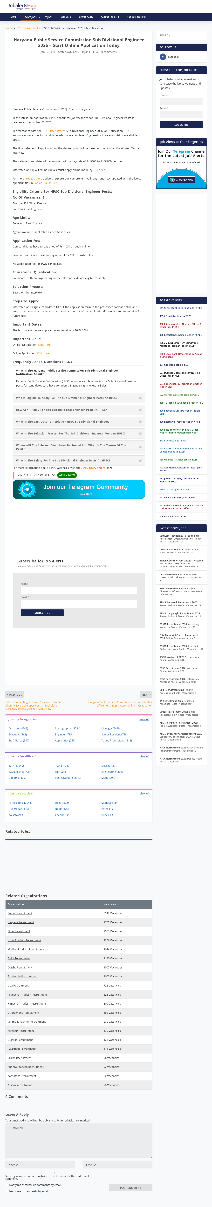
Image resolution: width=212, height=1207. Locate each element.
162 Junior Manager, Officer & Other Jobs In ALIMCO (179, 480)
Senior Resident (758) (114, 734)
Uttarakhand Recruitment (23, 1012)
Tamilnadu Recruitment (22, 976)
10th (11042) (62, 765)
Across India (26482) (21, 803)
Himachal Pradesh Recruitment (27, 1003)
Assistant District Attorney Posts (181, 648)
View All (144, 719)
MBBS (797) (108, 778)
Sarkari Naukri (136, 17)
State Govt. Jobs (68, 52)
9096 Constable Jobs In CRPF (175, 316)
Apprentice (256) (65, 740)
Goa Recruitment (18, 985)
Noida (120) (62, 809)
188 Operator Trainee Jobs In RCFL (179, 459)
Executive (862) (18, 734)
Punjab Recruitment (20, 913)
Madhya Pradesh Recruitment (26, 949)
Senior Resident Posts (180, 605)
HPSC (95, 52)
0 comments (109, 52)
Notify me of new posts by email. (29, 1191)
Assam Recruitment (20, 1085)
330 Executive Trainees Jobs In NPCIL (180, 421)
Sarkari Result (110, 17)
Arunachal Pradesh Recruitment (27, 994)
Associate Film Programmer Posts (181, 749)
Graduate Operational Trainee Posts (181, 577)
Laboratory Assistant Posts (179, 680)
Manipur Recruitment (21, 1031)
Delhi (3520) (62, 803)
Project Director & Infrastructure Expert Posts (181, 591)
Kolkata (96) (16, 815)
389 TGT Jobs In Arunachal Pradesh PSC (181, 402)
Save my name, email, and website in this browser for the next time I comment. (47, 1177)
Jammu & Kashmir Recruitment (27, 1021)
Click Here (44, 345)
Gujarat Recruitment (20, 1040)
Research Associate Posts (177, 702)
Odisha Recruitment (20, 967)
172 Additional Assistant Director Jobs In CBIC (181, 469)
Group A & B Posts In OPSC (47, 475)
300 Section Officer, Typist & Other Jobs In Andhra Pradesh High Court (179, 431)
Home (9, 28)
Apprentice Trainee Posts (181, 540)
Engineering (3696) (112, 772)
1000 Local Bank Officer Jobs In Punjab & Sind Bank (181, 355)
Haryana (85, 52)
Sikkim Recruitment (19, 1058)
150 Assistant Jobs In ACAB (174, 489)
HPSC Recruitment (26, 28)
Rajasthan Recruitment (22, 1049)
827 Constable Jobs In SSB (174, 364)
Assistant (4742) (18, 728)
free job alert (33, 178)
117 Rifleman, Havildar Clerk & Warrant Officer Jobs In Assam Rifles (181, 507)
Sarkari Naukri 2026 (46, 183)
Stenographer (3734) (67, 728)
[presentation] (133, 1178)
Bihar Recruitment (19, 931)
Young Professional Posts (178, 691)
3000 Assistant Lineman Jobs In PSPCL (181, 334)
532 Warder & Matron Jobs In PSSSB (179, 394)
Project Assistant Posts (180, 725)
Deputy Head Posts (181, 760)
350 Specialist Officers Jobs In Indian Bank (180, 412)
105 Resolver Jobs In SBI (173, 516)
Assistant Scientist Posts (179, 551)
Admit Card (86, 17)
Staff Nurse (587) (19, 740)
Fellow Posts (180, 638)
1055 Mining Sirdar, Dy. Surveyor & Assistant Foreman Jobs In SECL (179, 344)
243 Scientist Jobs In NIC (173, 440)
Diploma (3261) (18, 778)
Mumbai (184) (109, 803)
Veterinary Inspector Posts (180, 626)
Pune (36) (107, 815)
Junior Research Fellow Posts (180, 713)
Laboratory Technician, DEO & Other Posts (180, 738)
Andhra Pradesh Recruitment (26, 1067)
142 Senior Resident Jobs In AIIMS (178, 497)
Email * (25, 597)
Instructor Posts (179, 670)
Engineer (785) (64, 734)
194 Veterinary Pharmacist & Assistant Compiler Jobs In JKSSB (181, 450)
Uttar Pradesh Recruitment (24, 940)
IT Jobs (49, 17)
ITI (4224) (60, 772)
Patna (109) (108, 809)
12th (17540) (16, 765)
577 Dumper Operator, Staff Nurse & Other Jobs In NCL (180, 374)
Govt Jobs (33, 17)
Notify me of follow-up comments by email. (35, 1185)
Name (24, 583)
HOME (12, 17)
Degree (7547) (109, 765)
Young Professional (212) (116, 740)
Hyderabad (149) (19, 809)
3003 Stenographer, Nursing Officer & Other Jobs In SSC (180, 325)
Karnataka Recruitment (22, 1076)
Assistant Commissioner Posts (179, 565)
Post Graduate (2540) (68, 778)
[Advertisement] (79, 81)
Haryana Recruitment (21, 922)
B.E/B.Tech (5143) (19, 772)
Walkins (66, 17)
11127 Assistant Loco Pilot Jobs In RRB (181, 307)
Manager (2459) (110, 728)
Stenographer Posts (180, 658)
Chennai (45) (62, 815)
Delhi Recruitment (19, 958)
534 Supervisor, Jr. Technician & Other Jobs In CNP (181, 385)
